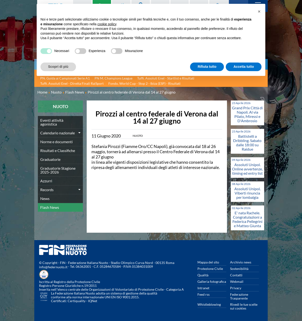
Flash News (49, 207)
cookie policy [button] (106, 24)
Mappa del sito (208, 262)
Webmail (236, 281)
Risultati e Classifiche (57, 150)
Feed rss (203, 294)
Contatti (236, 275)
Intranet (203, 288)
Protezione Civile (210, 269)
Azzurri (46, 181)
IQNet (92, 301)
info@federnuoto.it (53, 267)
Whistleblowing (209, 304)
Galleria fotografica (211, 281)
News (45, 198)
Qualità (202, 275)
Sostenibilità (239, 269)
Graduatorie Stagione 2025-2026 (58, 170)
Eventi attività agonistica (51, 122)
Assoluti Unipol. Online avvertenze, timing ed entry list (247, 168)
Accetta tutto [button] (243, 66)
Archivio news (240, 262)
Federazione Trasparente (239, 296)
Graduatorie (50, 159)
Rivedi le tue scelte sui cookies (243, 306)
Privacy (235, 288)
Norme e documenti (56, 141)
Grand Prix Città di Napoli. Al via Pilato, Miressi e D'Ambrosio (247, 114)
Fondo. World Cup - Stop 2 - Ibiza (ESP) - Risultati (144, 83)
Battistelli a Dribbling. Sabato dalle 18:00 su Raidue (247, 142)
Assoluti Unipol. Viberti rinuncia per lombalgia (247, 193)
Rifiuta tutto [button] (207, 66)
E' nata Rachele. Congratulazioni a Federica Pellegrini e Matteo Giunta (247, 219)
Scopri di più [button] (58, 66)
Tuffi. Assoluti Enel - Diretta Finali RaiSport (72, 83)
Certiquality (77, 301)
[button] (259, 11)
